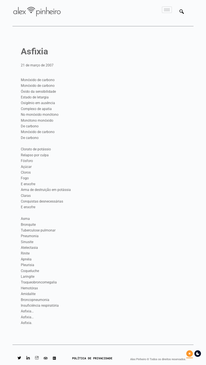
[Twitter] (19, 358)
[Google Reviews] (54, 358)
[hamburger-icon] (167, 10)
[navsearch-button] (181, 12)
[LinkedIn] (28, 358)
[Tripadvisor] (45, 358)
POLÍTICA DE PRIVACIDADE (92, 358)
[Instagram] (37, 358)
